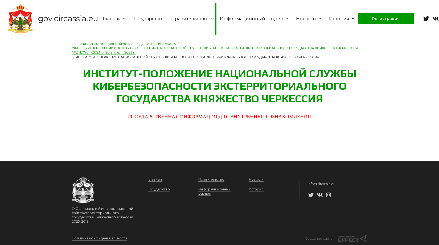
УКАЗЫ (171, 44)
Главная (115, 18)
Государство (150, 18)
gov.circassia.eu (68, 19)
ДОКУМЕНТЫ (150, 44)
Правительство (194, 18)
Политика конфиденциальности (99, 238)
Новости (313, 18)
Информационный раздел (257, 18)
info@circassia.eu (321, 184)
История (346, 18)
